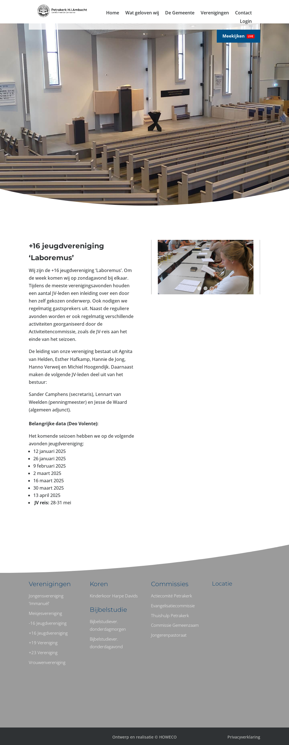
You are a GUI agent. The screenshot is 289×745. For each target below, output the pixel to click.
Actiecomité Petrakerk (171, 596)
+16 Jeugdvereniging (48, 633)
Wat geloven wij (142, 13)
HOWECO (168, 737)
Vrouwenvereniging (47, 662)
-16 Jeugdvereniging (48, 623)
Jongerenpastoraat (169, 635)
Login (246, 21)
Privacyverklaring (243, 737)
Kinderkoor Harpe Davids (114, 596)
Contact (243, 13)
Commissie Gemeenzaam (175, 625)
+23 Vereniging (43, 652)
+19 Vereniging (43, 642)
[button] (159, 266)
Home (112, 13)
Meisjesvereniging (45, 613)
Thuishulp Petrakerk (170, 615)
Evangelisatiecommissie (173, 605)
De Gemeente (179, 13)
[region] (205, 267)
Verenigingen (215, 13)
